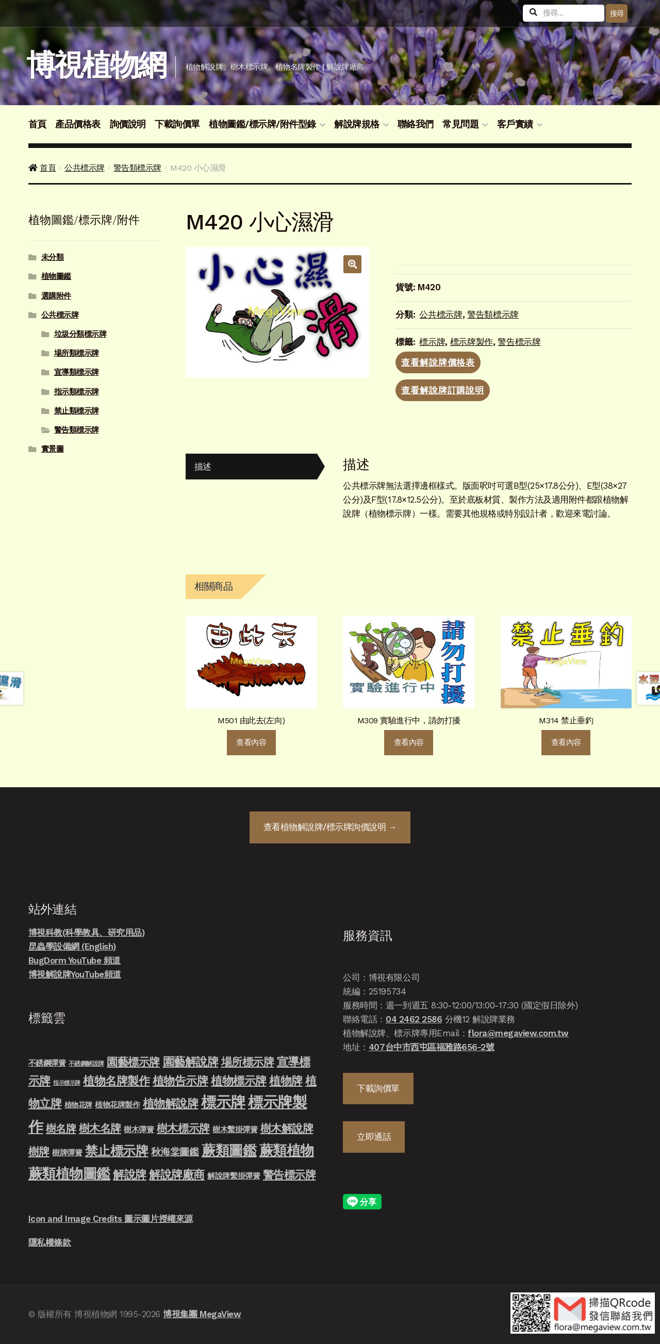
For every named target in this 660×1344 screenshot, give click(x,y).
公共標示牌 (84, 168)
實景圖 (52, 449)
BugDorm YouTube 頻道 (74, 960)
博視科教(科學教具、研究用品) (86, 932)
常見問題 (460, 124)
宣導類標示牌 (76, 372)
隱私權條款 (49, 1242)
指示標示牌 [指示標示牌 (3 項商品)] (66, 1083)
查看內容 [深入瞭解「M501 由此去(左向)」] (251, 742)
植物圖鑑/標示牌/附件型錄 (262, 124)
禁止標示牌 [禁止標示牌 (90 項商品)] (116, 1150)
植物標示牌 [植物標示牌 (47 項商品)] (239, 1080)
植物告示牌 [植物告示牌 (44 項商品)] (180, 1080)
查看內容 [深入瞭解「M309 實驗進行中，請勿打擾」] (409, 742)
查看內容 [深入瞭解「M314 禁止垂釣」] (566, 742)
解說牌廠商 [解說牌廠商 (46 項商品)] (177, 1174)
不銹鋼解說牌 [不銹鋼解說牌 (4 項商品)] (86, 1063)
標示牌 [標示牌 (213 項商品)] (223, 1102)
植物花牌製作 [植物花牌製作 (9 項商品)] (117, 1104)
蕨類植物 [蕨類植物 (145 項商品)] (286, 1150)
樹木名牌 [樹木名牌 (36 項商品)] (100, 1128)
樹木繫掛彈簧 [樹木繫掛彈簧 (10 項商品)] (234, 1129)
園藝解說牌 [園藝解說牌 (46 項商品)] (191, 1061)
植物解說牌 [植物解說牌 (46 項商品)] (171, 1103)
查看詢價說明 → (330, 827)
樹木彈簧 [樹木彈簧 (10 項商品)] (139, 1129)
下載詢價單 (177, 124)
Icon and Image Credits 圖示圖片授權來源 (110, 1219)
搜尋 (617, 13)
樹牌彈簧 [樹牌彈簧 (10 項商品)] (67, 1152)
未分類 (52, 257)
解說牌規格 (357, 124)
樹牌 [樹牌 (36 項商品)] (39, 1151)
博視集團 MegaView (202, 1314)
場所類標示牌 (76, 353)
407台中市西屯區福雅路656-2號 (431, 1047)
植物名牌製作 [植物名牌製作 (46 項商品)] (116, 1080)
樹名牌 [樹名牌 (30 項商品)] (61, 1128)
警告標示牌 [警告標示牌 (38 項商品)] (289, 1174)
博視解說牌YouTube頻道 (74, 974)
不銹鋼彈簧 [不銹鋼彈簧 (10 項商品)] (47, 1063)
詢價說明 (128, 124)
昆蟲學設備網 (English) (72, 946)
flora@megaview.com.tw (518, 1033)
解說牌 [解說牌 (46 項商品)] (129, 1174)
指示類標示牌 (76, 391)
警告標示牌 (519, 342)
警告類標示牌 (137, 168)
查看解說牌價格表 (438, 362)
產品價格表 (78, 124)
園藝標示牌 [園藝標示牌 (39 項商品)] (133, 1061)
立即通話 (374, 1137)
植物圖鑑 (56, 276)
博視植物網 (96, 65)
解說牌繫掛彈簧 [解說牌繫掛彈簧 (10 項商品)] (233, 1176)
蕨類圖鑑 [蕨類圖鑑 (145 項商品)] (229, 1150)
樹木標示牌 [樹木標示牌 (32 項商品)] (183, 1128)
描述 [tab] (202, 466)
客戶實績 (515, 124)
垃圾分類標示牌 (80, 334)
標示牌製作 (471, 342)
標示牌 (432, 342)
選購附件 (56, 296)
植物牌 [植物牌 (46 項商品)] (286, 1080)
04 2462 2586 (414, 1019)
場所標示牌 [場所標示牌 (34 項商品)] (247, 1062)
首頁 (37, 124)
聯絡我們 (416, 124)
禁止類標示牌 (76, 411)
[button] (352, 264)
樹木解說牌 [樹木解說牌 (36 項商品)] (287, 1128)
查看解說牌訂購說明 (442, 390)
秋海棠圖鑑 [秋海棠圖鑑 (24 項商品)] (175, 1152)
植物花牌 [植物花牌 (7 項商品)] (78, 1105)
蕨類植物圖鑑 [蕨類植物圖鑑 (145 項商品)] (69, 1173)
